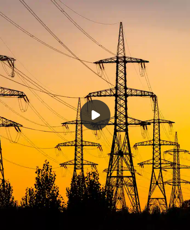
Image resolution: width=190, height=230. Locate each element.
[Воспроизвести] (95, 115)
